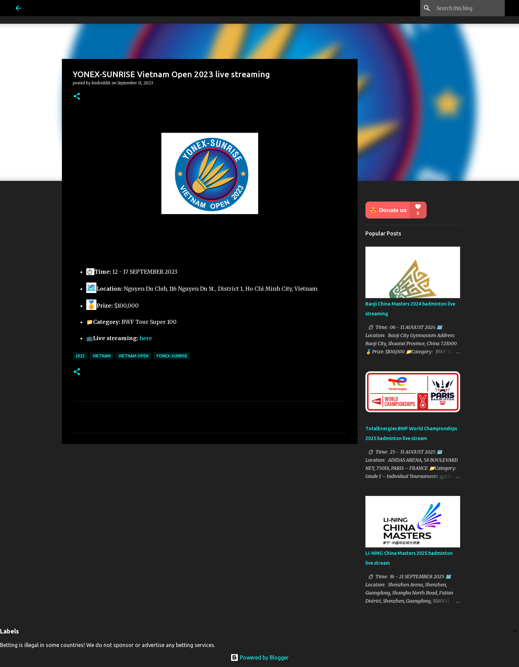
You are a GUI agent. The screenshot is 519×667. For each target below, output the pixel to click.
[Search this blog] (469, 8)
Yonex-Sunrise (171, 356)
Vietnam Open (133, 356)
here (145, 338)
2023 (80, 356)
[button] (77, 96)
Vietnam (102, 356)
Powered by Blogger (259, 657)
